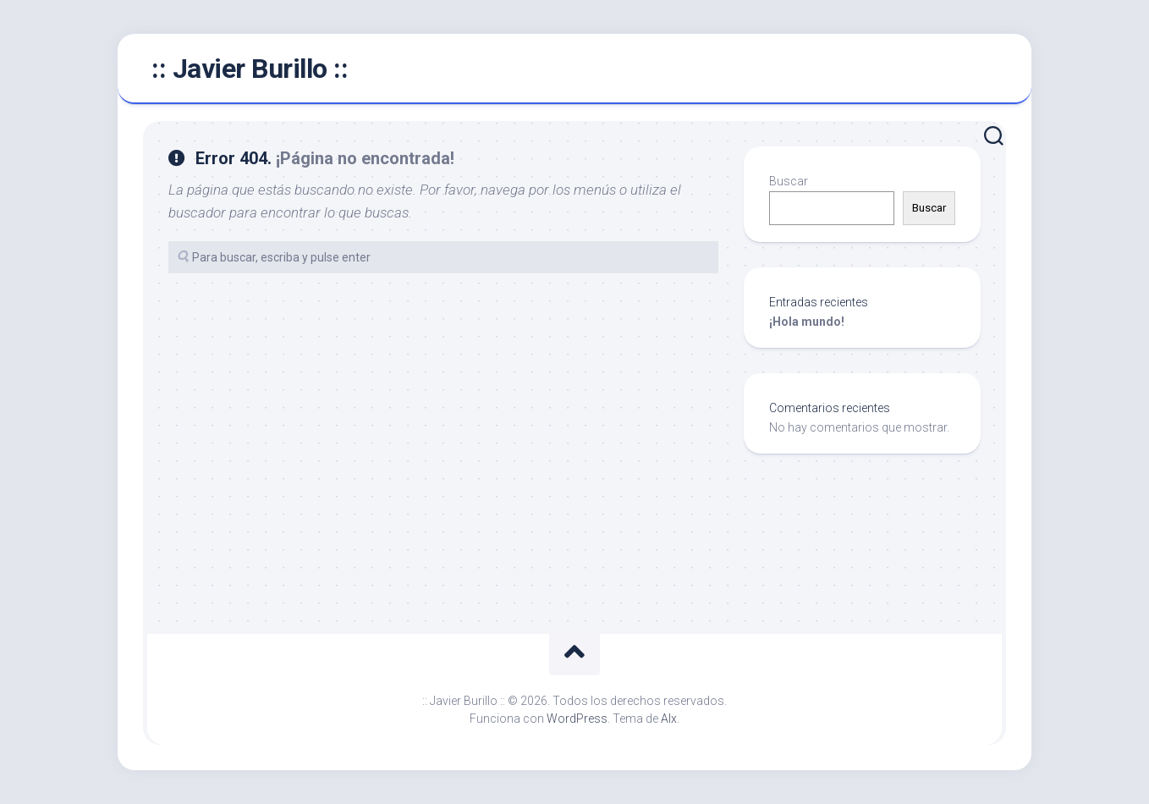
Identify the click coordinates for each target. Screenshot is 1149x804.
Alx (669, 718)
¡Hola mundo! (806, 321)
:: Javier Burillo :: (249, 68)
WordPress (577, 718)
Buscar (788, 181)
